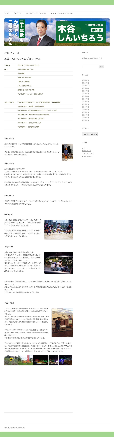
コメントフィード (88, 153)
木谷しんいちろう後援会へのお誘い (62, 13)
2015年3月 (85, 118)
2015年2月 (85, 120)
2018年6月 (85, 99)
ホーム (6, 13)
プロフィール (17, 13)
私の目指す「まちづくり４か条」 (36, 13)
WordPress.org (87, 156)
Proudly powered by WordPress (14, 428)
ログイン (85, 148)
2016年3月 (85, 107)
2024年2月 (85, 80)
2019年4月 (85, 96)
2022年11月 (86, 86)
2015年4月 (85, 115)
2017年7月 (85, 102)
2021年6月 (85, 91)
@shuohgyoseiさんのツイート (92, 58)
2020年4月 (85, 94)
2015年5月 (85, 112)
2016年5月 (85, 104)
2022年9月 (85, 88)
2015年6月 (85, 110)
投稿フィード (86, 151)
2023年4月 (85, 83)
